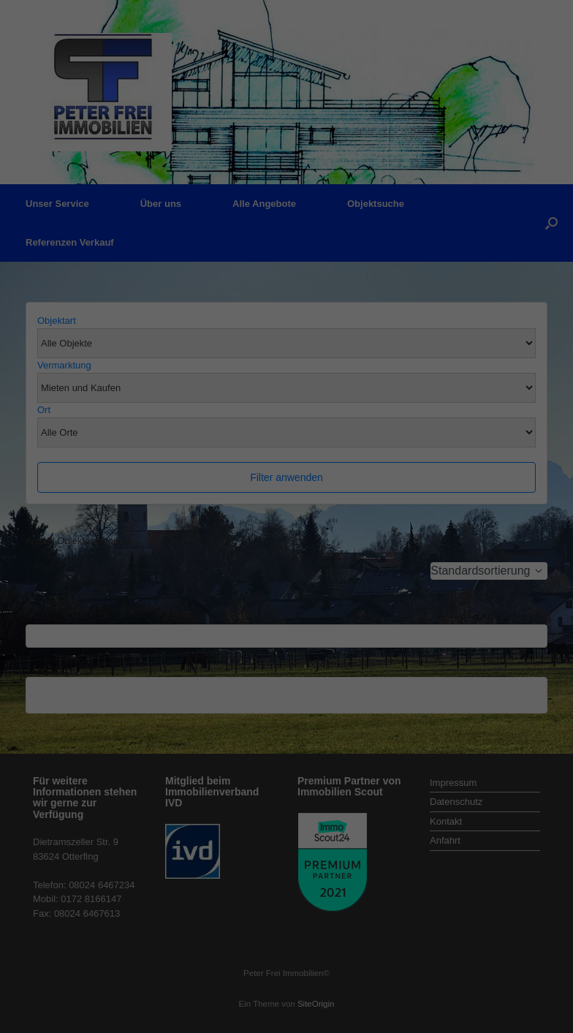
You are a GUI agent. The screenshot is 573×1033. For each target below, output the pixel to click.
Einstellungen (127, 203)
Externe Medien (421, 237)
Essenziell (129, 237)
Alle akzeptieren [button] (287, 288)
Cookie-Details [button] (286, 406)
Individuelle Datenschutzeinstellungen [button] (287, 374)
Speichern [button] (287, 332)
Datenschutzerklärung (194, 188)
